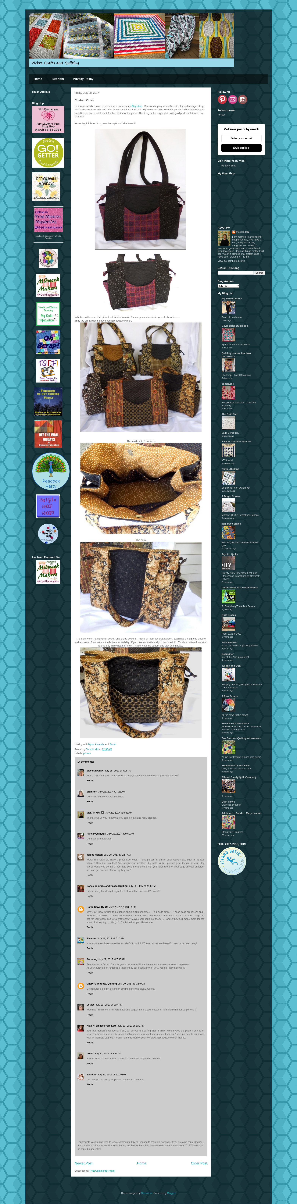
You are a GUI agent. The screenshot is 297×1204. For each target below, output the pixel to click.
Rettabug (92, 959)
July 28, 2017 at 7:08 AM (118, 770)
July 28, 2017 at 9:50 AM (120, 833)
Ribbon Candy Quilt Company (239, 777)
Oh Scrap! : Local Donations (236, 375)
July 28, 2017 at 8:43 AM (118, 812)
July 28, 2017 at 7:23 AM (111, 791)
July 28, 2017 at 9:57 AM (117, 854)
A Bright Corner (231, 496)
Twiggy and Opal (231, 665)
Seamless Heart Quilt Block (236, 487)
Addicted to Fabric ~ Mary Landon (241, 813)
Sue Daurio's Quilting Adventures (241, 738)
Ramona (91, 938)
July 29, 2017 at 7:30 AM (111, 959)
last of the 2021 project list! (235, 657)
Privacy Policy (83, 78)
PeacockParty (51, 471)
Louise (91, 1004)
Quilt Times (228, 801)
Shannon (92, 791)
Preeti (90, 1053)
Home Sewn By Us (97, 907)
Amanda (99, 744)
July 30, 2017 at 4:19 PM (108, 1053)
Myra (91, 744)
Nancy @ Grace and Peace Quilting (107, 886)
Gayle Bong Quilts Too (235, 325)
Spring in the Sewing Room (236, 344)
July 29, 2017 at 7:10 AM (110, 938)
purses (87, 753)
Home (38, 78)
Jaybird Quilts (230, 554)
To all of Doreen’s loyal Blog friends (240, 645)
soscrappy (228, 383)
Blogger (171, 1193)
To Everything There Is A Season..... (240, 606)
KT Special (227, 460)
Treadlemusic (229, 642)
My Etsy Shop (228, 165)
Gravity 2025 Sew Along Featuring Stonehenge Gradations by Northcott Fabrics (240, 576)
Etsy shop (136, 106)
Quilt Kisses (229, 615)
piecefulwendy (95, 770)
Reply (90, 780)
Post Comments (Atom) (102, 1170)
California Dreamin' (232, 804)
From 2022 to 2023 (231, 633)
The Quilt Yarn (230, 414)
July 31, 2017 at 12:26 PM (112, 1074)
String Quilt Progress (232, 832)
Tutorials (57, 78)
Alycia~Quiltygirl (96, 833)
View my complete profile (231, 260)
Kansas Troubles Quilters (236, 441)
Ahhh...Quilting (230, 469)
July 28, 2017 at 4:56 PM (142, 886)
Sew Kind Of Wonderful (235, 723)
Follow (221, 114)
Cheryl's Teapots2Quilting (102, 983)
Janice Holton (95, 854)
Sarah (112, 744)
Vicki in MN (93, 812)
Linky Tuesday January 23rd (236, 768)
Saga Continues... (231, 433)
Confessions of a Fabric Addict (240, 587)
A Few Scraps (230, 696)
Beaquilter (228, 654)
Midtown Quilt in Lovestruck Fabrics (240, 515)
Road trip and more (232, 317)
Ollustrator (146, 1193)
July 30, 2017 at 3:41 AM (131, 1025)
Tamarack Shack (231, 523)
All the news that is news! (235, 715)
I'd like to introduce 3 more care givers (241, 757)
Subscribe (241, 148)
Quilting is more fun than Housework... (236, 355)
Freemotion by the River (236, 765)
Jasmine (91, 1074)
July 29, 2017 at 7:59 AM (131, 983)
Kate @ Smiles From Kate (101, 1025)
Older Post (199, 1163)
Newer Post (83, 1163)
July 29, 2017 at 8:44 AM (109, 1004)
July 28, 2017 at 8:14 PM (122, 907)
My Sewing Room (232, 298)
